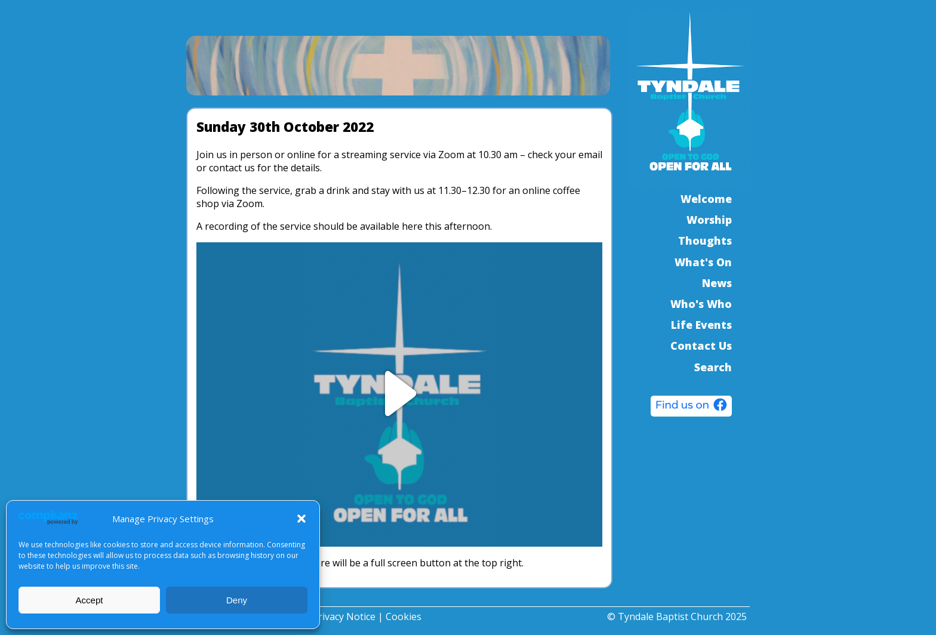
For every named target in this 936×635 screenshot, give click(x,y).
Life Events (701, 325)
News (717, 283)
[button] (301, 519)
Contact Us (701, 345)
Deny (236, 600)
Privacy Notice (343, 616)
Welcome (706, 199)
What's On (703, 262)
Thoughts (705, 240)
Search (713, 367)
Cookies (403, 616)
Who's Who (701, 304)
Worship (709, 219)
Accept (89, 600)
